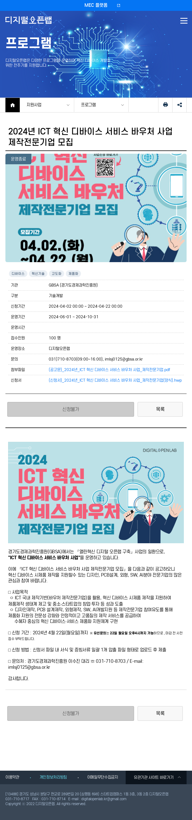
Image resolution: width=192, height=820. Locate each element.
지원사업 (34, 104)
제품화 (73, 274)
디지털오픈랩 (29, 24)
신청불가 (70, 409)
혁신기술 (38, 274)
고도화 (56, 274)
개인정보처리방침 (53, 777)
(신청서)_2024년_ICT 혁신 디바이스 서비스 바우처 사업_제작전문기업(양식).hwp (115, 380)
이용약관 (12, 777)
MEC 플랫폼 (96, 5)
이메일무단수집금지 (102, 777)
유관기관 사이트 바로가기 (157, 777)
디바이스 (18, 274)
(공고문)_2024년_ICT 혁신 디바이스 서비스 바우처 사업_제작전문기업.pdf (109, 369)
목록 (160, 409)
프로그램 (88, 104)
